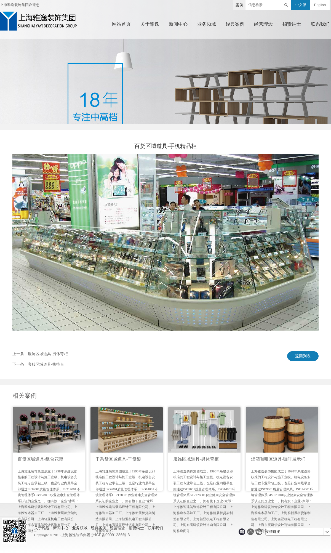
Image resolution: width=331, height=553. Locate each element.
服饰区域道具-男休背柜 (48, 354)
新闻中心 (178, 24)
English (320, 5)
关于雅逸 (149, 24)
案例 (239, 5)
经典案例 (235, 24)
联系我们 (320, 24)
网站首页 (121, 24)
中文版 (300, 5)
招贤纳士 (291, 24)
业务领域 (206, 24)
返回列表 (303, 356)
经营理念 (263, 24)
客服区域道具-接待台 (46, 364)
